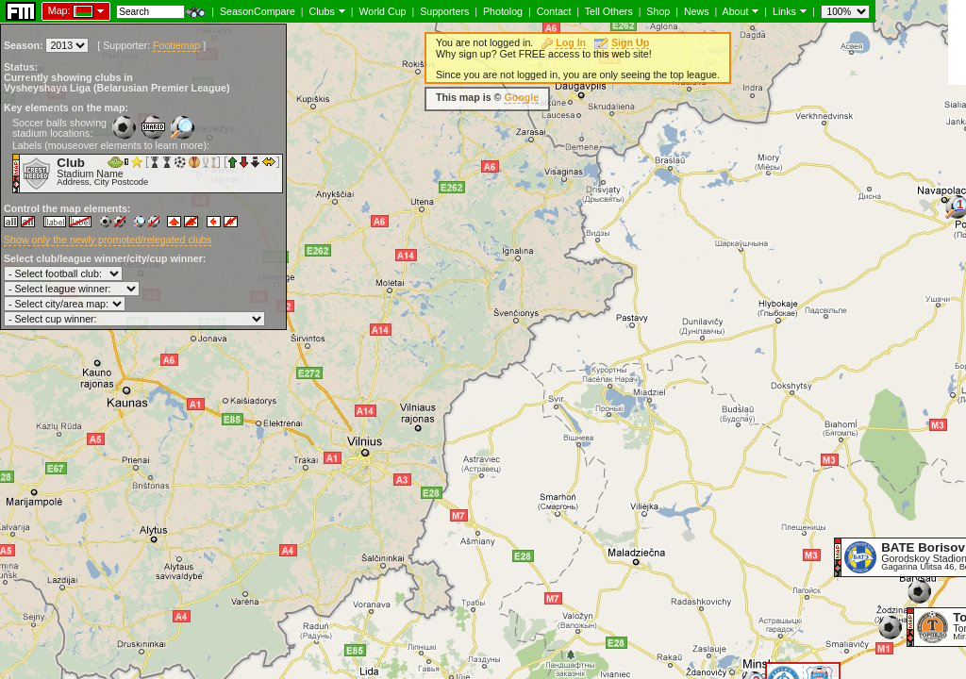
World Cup (382, 11)
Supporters (444, 11)
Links (784, 11)
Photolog (503, 11)
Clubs (322, 11)
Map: (59, 10)
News (696, 11)
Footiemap (176, 45)
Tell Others (609, 11)
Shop (658, 11)
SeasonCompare (257, 11)
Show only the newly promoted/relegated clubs (107, 239)
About (736, 11)
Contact (554, 11)
